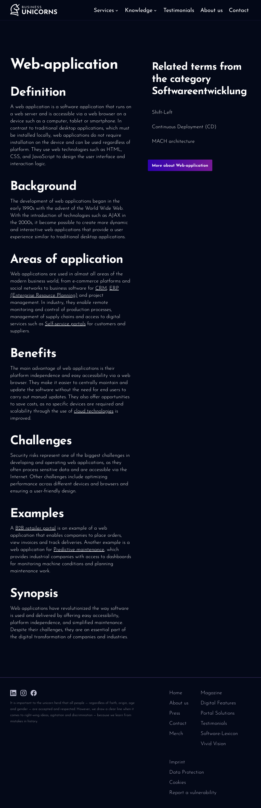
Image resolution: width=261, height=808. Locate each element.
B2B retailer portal (35, 528)
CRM (101, 288)
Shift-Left (162, 112)
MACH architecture (173, 141)
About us (178, 703)
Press (174, 713)
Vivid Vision (213, 743)
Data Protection (186, 772)
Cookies (177, 782)
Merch (176, 733)
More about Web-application (180, 166)
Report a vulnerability (192, 792)
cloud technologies (93, 411)
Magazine (211, 693)
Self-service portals (65, 324)
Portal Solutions (217, 713)
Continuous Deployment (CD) (184, 127)
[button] (106, 10)
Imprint (177, 762)
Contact (178, 723)
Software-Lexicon (219, 733)
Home (175, 693)
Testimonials (214, 723)
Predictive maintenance (79, 549)
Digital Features (218, 703)
